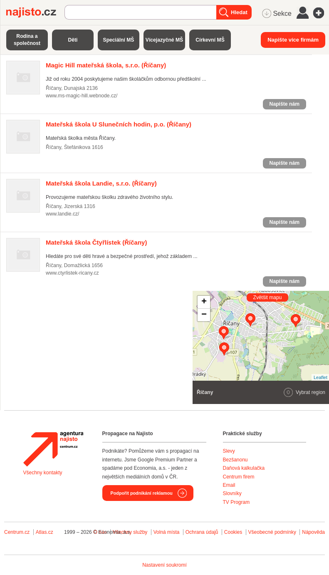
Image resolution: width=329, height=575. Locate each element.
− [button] (204, 315)
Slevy (229, 451)
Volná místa (166, 532)
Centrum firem (239, 477)
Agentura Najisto (53, 448)
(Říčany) (106, 65)
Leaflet (320, 377)
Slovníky (232, 493)
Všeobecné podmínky (272, 532)
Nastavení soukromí (164, 565)
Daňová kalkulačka (244, 468)
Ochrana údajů (202, 532)
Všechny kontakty (42, 473)
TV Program (236, 502)
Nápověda (313, 532)
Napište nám (284, 104)
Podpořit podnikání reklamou (142, 493)
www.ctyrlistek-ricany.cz (72, 273)
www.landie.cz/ (62, 214)
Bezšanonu (235, 460)
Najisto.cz (35, 12)
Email (229, 485)
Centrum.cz (17, 532)
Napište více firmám (293, 40)
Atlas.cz (44, 532)
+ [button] (204, 302)
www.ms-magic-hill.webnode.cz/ (82, 96)
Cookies (233, 532)
